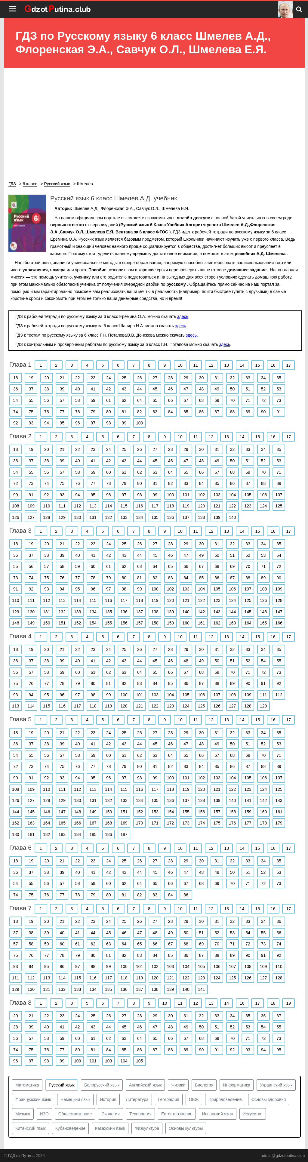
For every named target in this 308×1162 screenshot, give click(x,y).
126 (15, 517)
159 (170, 623)
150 (46, 623)
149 (31, 623)
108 (15, 506)
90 (263, 411)
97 (93, 423)
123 (247, 506)
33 (247, 377)
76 (46, 411)
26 (139, 377)
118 (170, 506)
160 (185, 623)
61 (108, 400)
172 (170, 823)
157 (139, 623)
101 (185, 494)
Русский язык (62, 1085)
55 (31, 400)
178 (263, 823)
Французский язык (33, 1099)
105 (247, 494)
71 (247, 400)
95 (62, 423)
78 (77, 411)
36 (15, 389)
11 (195, 365)
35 (278, 377)
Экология (110, 1113)
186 (108, 834)
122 (232, 506)
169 (124, 823)
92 (15, 423)
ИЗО (44, 1113)
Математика (27, 1085)
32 (232, 377)
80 (108, 411)
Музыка (22, 1113)
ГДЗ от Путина (21, 1155)
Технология (140, 1113)
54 (15, 400)
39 (62, 389)
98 (108, 423)
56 (46, 400)
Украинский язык (276, 1085)
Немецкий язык (75, 1099)
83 (154, 411)
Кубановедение (70, 1128)
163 (232, 623)
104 (232, 494)
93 (31, 423)
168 (108, 823)
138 (201, 517)
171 (154, 823)
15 (257, 365)
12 (211, 365)
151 (62, 623)
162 (216, 623)
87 (216, 411)
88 (232, 411)
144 (232, 611)
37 (31, 389)
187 (124, 834)
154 (93, 623)
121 (216, 506)
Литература (137, 1099)
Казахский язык (110, 1128)
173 (185, 823)
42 (108, 389)
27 (154, 377)
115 (124, 506)
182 (46, 834)
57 (62, 400)
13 (226, 365)
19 (31, 377)
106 (263, 494)
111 (62, 506)
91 (278, 411)
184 (77, 834)
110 (46, 506)
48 (201, 389)
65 (154, 400)
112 (77, 506)
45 (154, 389)
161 (201, 623)
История (108, 1099)
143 (216, 611)
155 (108, 623)
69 (216, 400)
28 (170, 377)
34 (263, 377)
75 (31, 411)
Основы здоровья (268, 1099)
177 (247, 823)
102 (201, 494)
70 (232, 400)
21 (62, 377)
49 (216, 389)
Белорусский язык (101, 1085)
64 (139, 400)
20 (46, 377)
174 (201, 823)
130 (77, 517)
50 (232, 389)
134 (139, 517)
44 (139, 389)
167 (93, 823)
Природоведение (225, 1099)
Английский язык (145, 1085)
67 (185, 400)
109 (31, 506)
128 (46, 517)
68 (201, 400)
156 (124, 623)
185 (93, 834)
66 (170, 400)
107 (278, 494)
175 (216, 823)
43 (124, 389)
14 (242, 365)
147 (278, 611)
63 (154, 472)
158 (154, 623)
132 (108, 517)
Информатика (236, 1085)
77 (62, 411)
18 (15, 377)
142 (201, 611)
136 (170, 517)
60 (108, 472)
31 (216, 377)
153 (154, 811)
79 (93, 411)
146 (263, 611)
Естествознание (176, 1113)
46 (170, 389)
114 (108, 506)
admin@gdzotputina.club (283, 1155)
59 (93, 400)
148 (15, 623)
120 (201, 506)
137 (185, 517)
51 (247, 389)
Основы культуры (186, 1128)
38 (46, 389)
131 (93, 517)
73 (278, 400)
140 (232, 517)
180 (15, 834)
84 (170, 411)
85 (185, 411)
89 (247, 411)
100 (139, 423)
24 (108, 377)
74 (15, 411)
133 (124, 517)
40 (77, 389)
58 (77, 400)
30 (201, 377)
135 (154, 517)
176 (232, 823)
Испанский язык (217, 1113)
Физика (178, 1085)
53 (278, 389)
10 (180, 365)
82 (139, 411)
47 (185, 389)
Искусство (253, 1113)
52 (263, 389)
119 (185, 506)
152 (77, 623)
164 (247, 623)
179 (278, 823)
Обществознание (75, 1113)
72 (263, 400)
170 (139, 823)
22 (77, 377)
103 (216, 494)
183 (62, 834)
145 (247, 611)
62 (124, 400)
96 (77, 423)
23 (93, 377)
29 (185, 377)
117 (154, 506)
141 (247, 800)
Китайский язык (30, 1128)
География (168, 1099)
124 (263, 506)
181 (31, 834)
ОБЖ (194, 1099)
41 (93, 389)
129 (62, 517)
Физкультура (147, 1128)
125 (278, 506)
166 (278, 623)
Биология (204, 1085)
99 (124, 423)
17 (288, 365)
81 (124, 411)
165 (263, 623)
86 (201, 411)
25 (124, 377)
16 (273, 365)
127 (31, 517)
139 (216, 517)
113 (93, 506)
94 (46, 423)
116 (139, 506)
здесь (182, 316)
